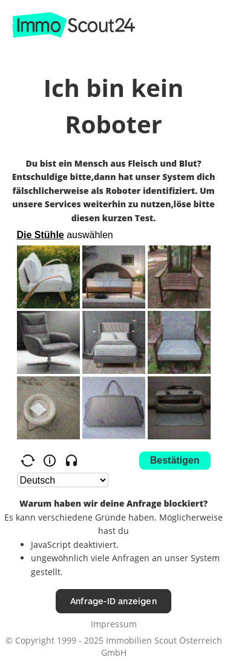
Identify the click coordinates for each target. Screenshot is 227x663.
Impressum (114, 624)
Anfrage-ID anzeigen (113, 601)
